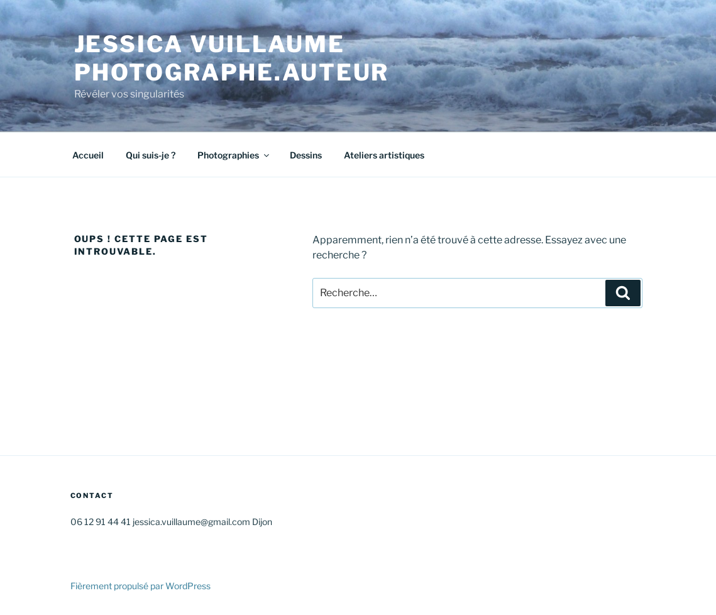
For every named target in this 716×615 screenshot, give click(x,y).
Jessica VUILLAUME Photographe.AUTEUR (232, 58)
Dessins (306, 155)
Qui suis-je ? (150, 155)
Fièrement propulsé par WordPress (140, 585)
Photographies (234, 155)
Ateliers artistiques (384, 155)
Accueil (88, 155)
